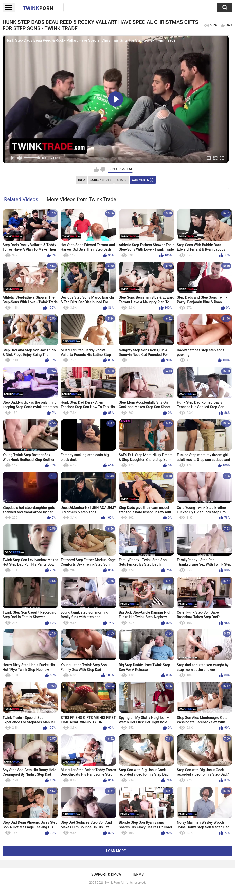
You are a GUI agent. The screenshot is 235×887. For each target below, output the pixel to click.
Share (121, 180)
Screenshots (100, 180)
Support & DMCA (106, 874)
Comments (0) (142, 180)
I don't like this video (102, 169)
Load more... (117, 851)
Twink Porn (112, 882)
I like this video (96, 169)
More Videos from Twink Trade (81, 199)
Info (81, 180)
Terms (138, 874)
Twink (38, 7)
